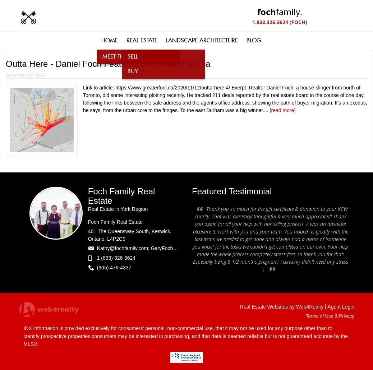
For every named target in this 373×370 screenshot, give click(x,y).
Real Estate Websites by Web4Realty (281, 307)
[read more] (283, 110)
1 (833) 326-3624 (116, 258)
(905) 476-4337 (114, 267)
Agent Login (340, 307)
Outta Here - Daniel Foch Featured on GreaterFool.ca (108, 64)
